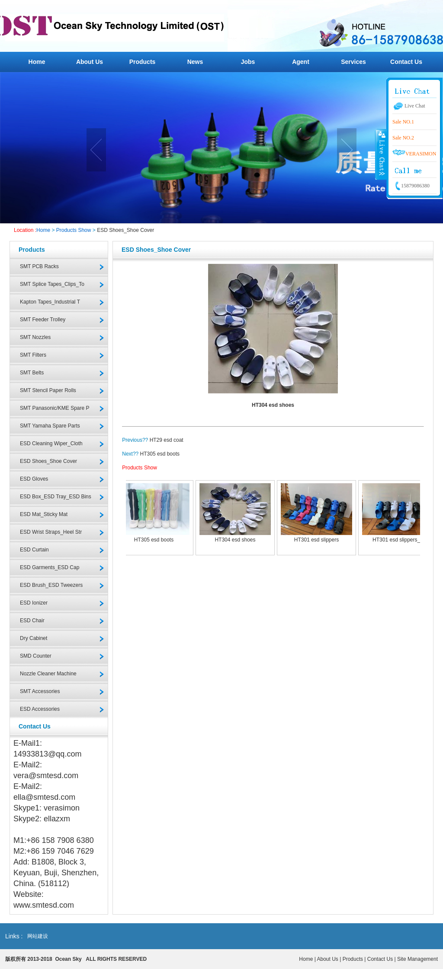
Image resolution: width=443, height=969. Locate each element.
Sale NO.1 (403, 122)
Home (37, 61)
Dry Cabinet (33, 638)
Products (142, 61)
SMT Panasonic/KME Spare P (55, 408)
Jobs (248, 61)
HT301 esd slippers (316, 540)
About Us (89, 61)
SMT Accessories (40, 691)
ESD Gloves (34, 479)
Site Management (417, 959)
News (195, 61)
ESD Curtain (34, 550)
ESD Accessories (40, 709)
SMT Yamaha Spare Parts (50, 426)
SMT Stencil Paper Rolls (48, 390)
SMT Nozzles (35, 337)
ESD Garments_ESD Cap (49, 567)
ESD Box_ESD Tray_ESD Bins (55, 497)
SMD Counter (35, 656)
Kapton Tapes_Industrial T (50, 302)
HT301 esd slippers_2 (397, 540)
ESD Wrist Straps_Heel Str (51, 532)
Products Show (73, 230)
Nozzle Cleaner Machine (48, 674)
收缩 (381, 154)
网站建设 (37, 936)
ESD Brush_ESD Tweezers (51, 585)
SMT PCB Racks (39, 266)
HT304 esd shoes (235, 540)
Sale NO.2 (403, 138)
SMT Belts (32, 373)
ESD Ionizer (34, 603)
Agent (300, 61)
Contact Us (406, 61)
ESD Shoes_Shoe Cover (125, 230)
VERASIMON (414, 154)
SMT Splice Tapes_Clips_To (52, 284)
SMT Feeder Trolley (42, 320)
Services (353, 61)
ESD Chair (32, 621)
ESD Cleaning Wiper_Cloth (51, 443)
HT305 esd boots (160, 454)
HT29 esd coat (166, 440)
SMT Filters (33, 355)
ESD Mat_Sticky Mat (43, 514)
